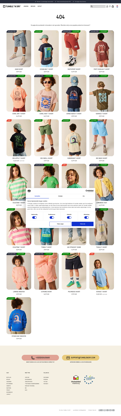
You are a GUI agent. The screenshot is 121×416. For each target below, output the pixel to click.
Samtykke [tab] (37, 196)
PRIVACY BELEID (92, 410)
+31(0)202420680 (40, 358)
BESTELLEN (8, 377)
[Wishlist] (110, 6)
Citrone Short (46, 293)
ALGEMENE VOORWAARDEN (79, 410)
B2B (25, 388)
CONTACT (8, 394)
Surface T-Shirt (101, 115)
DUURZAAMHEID (28, 379)
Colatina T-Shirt (19, 204)
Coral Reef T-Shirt (46, 115)
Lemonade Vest (101, 204)
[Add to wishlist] (29, 32)
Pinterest (46, 383)
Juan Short (19, 71)
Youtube (45, 381)
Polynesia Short (74, 293)
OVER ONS (27, 377)
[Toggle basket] (112, 6)
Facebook (46, 379)
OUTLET (40, 6)
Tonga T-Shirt (46, 249)
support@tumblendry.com (80, 358)
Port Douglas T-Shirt (102, 71)
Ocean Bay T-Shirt (46, 71)
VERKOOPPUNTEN (28, 381)
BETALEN (8, 379)
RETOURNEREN (9, 383)
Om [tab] (84, 196)
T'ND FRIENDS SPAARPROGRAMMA (32, 383)
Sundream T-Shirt (74, 160)
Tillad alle (82, 224)
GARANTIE (8, 385)
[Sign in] (107, 6)
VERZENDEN (8, 381)
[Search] (98, 6)
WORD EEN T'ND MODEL (30, 385)
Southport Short (74, 71)
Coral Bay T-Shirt (18, 115)
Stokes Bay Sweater (19, 338)
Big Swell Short (46, 160)
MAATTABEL (8, 388)
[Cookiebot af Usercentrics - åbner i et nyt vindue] (87, 191)
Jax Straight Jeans (74, 249)
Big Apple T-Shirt (19, 160)
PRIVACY (8, 390)
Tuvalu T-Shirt (101, 249)
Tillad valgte (60, 224)
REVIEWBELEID (9, 392)
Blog (26, 390)
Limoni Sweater (19, 293)
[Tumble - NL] (12, 6)
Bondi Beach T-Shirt (74, 115)
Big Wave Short (101, 160)
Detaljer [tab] (60, 196)
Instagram (46, 377)
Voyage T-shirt (101, 293)
